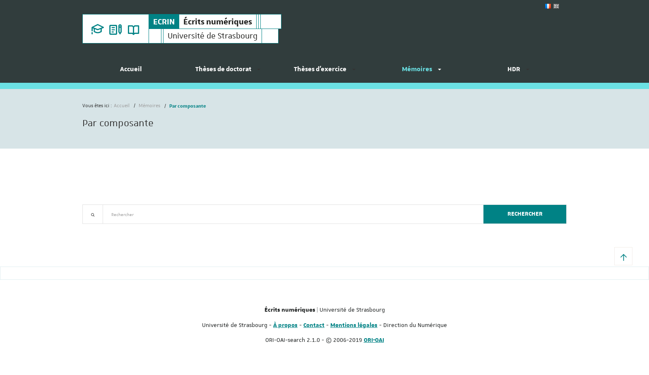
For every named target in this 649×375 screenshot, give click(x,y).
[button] (623, 256)
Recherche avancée (103, 228)
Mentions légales (353, 325)
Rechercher (525, 214)
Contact (313, 325)
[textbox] (290, 214)
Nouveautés (140, 228)
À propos (285, 325)
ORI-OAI (374, 340)
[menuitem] (130, 72)
